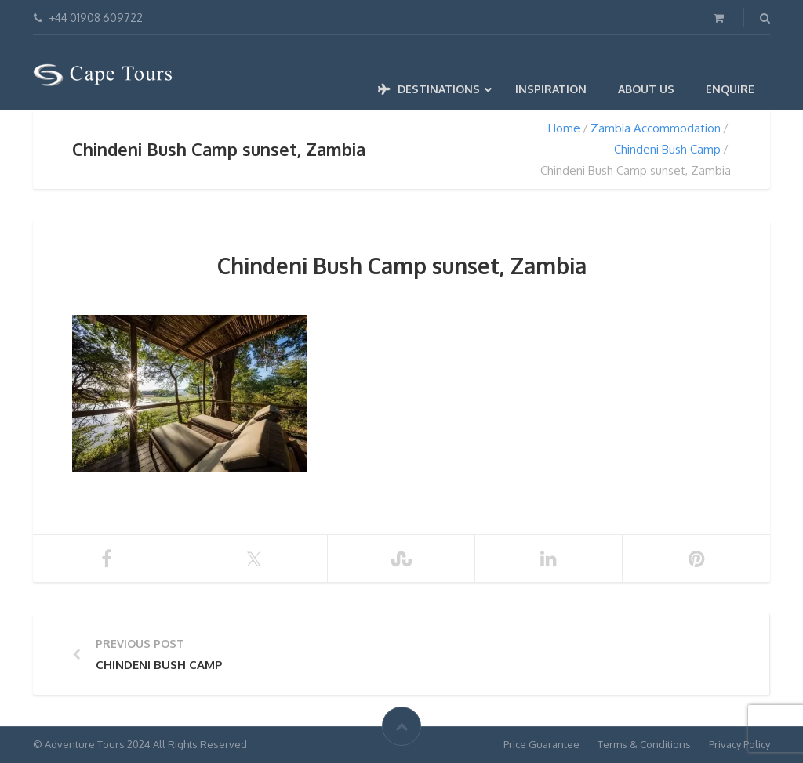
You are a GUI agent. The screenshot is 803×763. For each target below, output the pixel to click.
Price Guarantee (541, 744)
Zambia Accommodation (655, 128)
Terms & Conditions (644, 744)
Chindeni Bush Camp (667, 149)
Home (564, 128)
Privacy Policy (739, 744)
